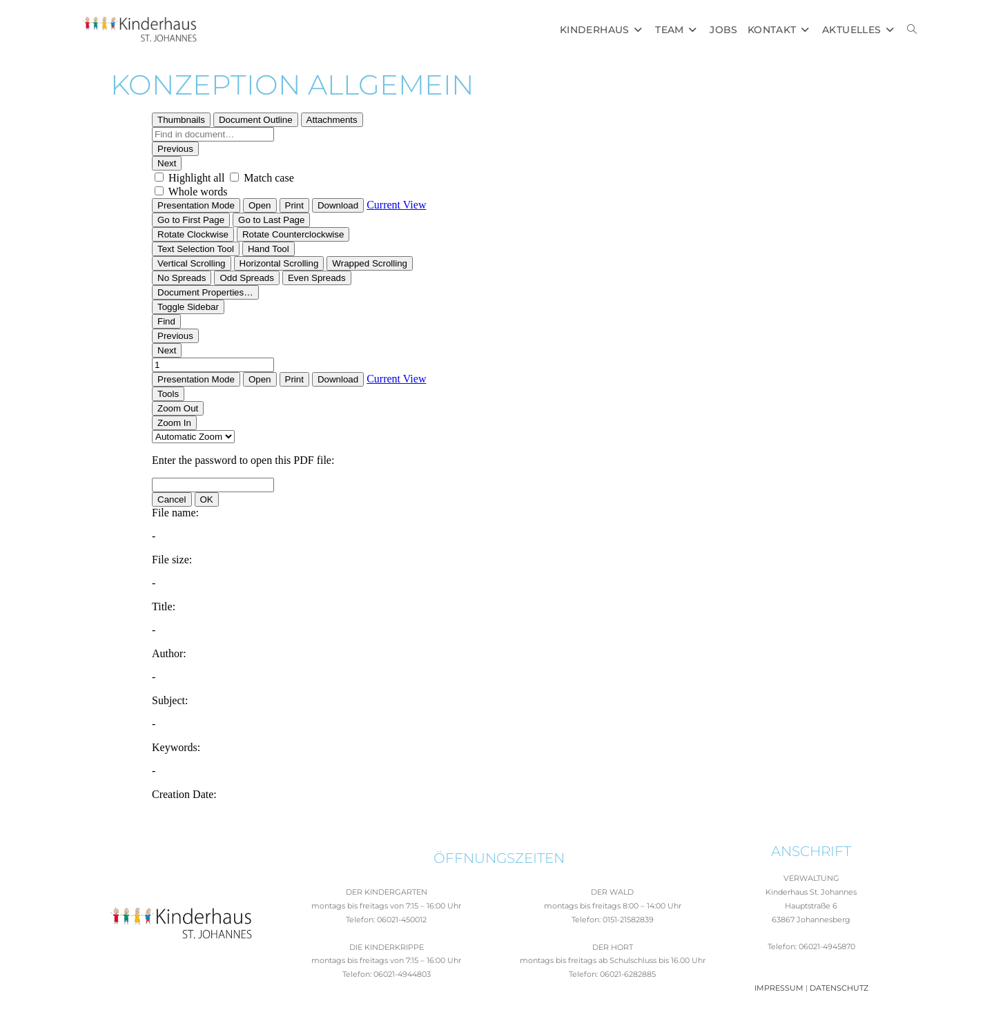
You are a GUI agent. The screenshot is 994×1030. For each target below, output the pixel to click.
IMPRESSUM (778, 988)
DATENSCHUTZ (839, 988)
